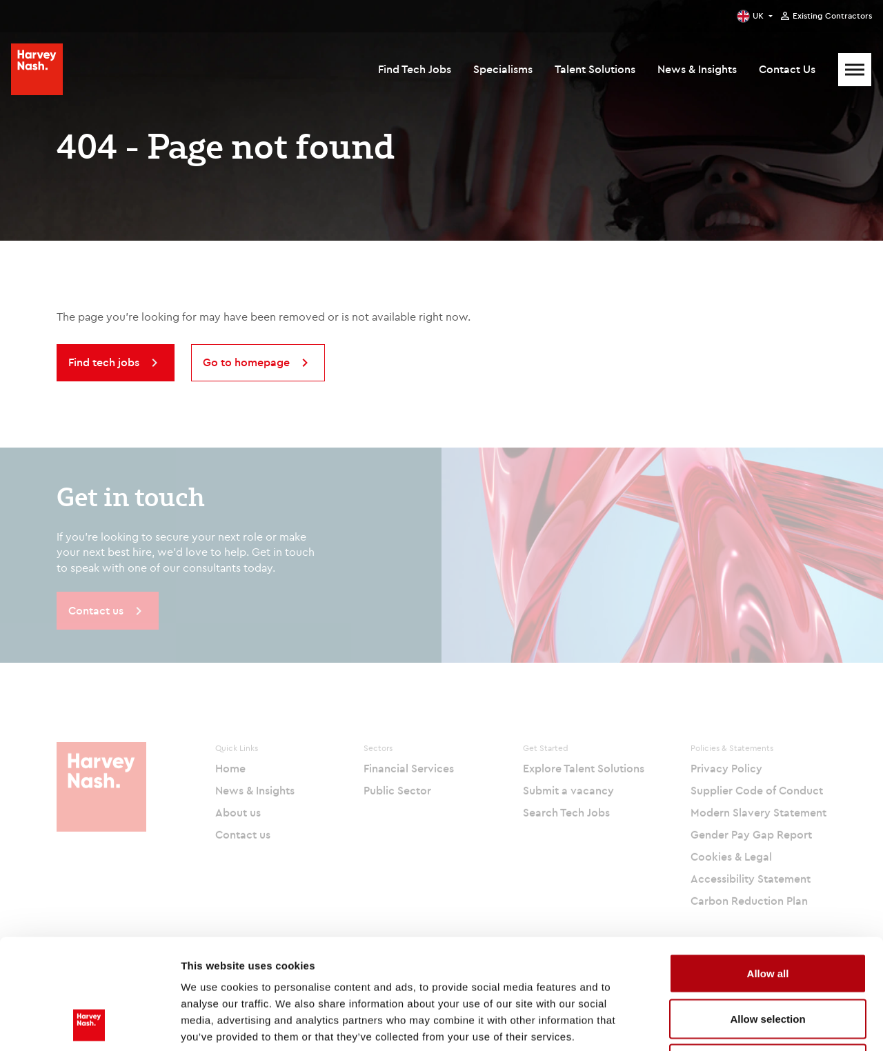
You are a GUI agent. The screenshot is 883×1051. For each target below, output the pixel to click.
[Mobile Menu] (854, 69)
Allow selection (767, 915)
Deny (768, 960)
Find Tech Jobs (414, 69)
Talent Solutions (595, 69)
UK (758, 15)
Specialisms (503, 69)
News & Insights (697, 69)
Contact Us (787, 69)
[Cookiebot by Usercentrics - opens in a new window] (89, 1024)
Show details (724, 1024)
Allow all (768, 870)
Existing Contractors (832, 16)
